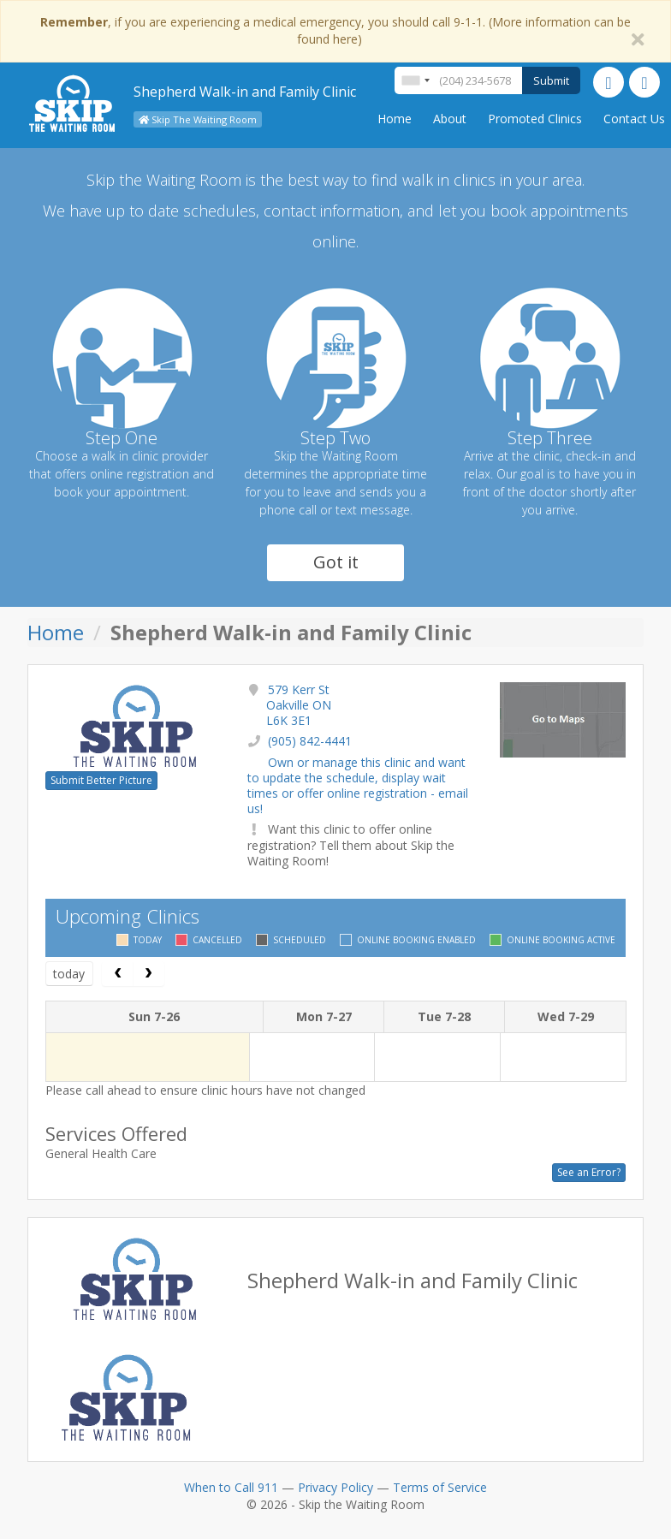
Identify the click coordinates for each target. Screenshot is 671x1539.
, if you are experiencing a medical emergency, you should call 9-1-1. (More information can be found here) (335, 30)
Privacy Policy (335, 1487)
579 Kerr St (298, 704)
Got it (336, 561)
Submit (551, 80)
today (69, 974)
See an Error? (589, 1172)
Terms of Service (440, 1487)
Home (394, 118)
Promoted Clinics (535, 118)
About (449, 118)
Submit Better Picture (101, 780)
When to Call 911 (231, 1487)
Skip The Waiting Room (198, 119)
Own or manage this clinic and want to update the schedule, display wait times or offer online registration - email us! (357, 785)
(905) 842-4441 (310, 741)
